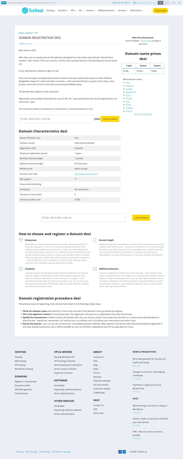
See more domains (143, 114)
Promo (96, 373)
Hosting (18, 357)
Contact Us (98, 357)
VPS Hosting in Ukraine (64, 361)
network (129, 85)
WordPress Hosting (24, 369)
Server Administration (64, 393)
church (129, 111)
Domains (29, 33)
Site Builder (59, 385)
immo (128, 104)
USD (160, 3)
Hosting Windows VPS (64, 357)
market (129, 88)
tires (128, 82)
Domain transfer (22, 385)
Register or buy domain (26, 381)
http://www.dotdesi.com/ (86, 174)
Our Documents (100, 384)
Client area (160, 10)
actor (128, 95)
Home (21, 33)
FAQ (95, 361)
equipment (131, 92)
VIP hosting (20, 365)
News (95, 369)
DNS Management (23, 389)
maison (129, 107)
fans (128, 101)
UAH (166, 3)
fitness (129, 98)
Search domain (110, 119)
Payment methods (102, 380)
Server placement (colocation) (68, 365)
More (54, 2)
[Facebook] (120, 452)
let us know (146, 40)
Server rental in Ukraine (65, 369)
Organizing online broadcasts (68, 389)
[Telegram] (124, 452)
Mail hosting (20, 361)
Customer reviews (101, 388)
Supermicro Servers (63, 373)
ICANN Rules (99, 392)
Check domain (141, 218)
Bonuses (97, 376)
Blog (95, 365)
